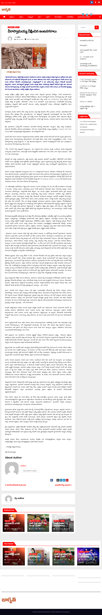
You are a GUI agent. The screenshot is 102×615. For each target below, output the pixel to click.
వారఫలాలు (81, 551)
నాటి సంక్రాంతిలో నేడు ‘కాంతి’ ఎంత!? (38, 524)
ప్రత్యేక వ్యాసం (7, 520)
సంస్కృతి (30, 17)
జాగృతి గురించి (5, 574)
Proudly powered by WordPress (41, 612)
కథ (30, 554)
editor (18, 37)
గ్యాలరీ (48, 17)
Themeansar (65, 612)
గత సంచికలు (58, 17)
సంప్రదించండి (5, 578)
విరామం (90, 101)
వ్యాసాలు (11, 17)
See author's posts (29, 471)
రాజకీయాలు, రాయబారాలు (59, 524)
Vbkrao (82, 101)
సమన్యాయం (83, 45)
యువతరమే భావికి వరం (12, 524)
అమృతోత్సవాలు (11, 27)
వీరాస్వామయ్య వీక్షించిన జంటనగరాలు (32, 31)
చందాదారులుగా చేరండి (59, 578)
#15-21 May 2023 (33, 39)
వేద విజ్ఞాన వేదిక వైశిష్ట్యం (89, 81)
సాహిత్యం (34, 554)
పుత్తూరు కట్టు (84, 108)
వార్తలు (21, 17)
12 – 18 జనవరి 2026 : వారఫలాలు (88, 555)
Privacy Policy (83, 585)
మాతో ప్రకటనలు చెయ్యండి (34, 578)
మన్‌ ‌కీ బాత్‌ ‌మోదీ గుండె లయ (15, 485)
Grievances (82, 580)
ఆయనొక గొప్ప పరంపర (63, 485)
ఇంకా (39, 17)
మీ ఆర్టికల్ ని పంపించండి (34, 574)
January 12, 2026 (12, 559)
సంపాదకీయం (70, 17)
